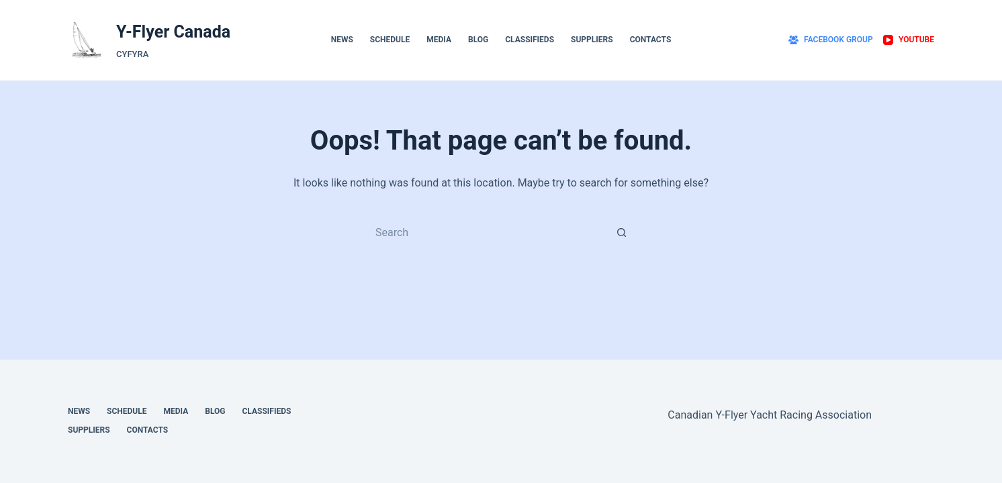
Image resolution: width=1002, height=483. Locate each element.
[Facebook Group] (830, 40)
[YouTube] (908, 40)
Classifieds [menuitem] (529, 39)
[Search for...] (487, 232)
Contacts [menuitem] (651, 39)
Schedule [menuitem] (390, 39)
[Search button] (621, 232)
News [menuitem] (342, 39)
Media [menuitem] (438, 39)
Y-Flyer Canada (173, 32)
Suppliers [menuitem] (592, 39)
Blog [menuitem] (478, 39)
